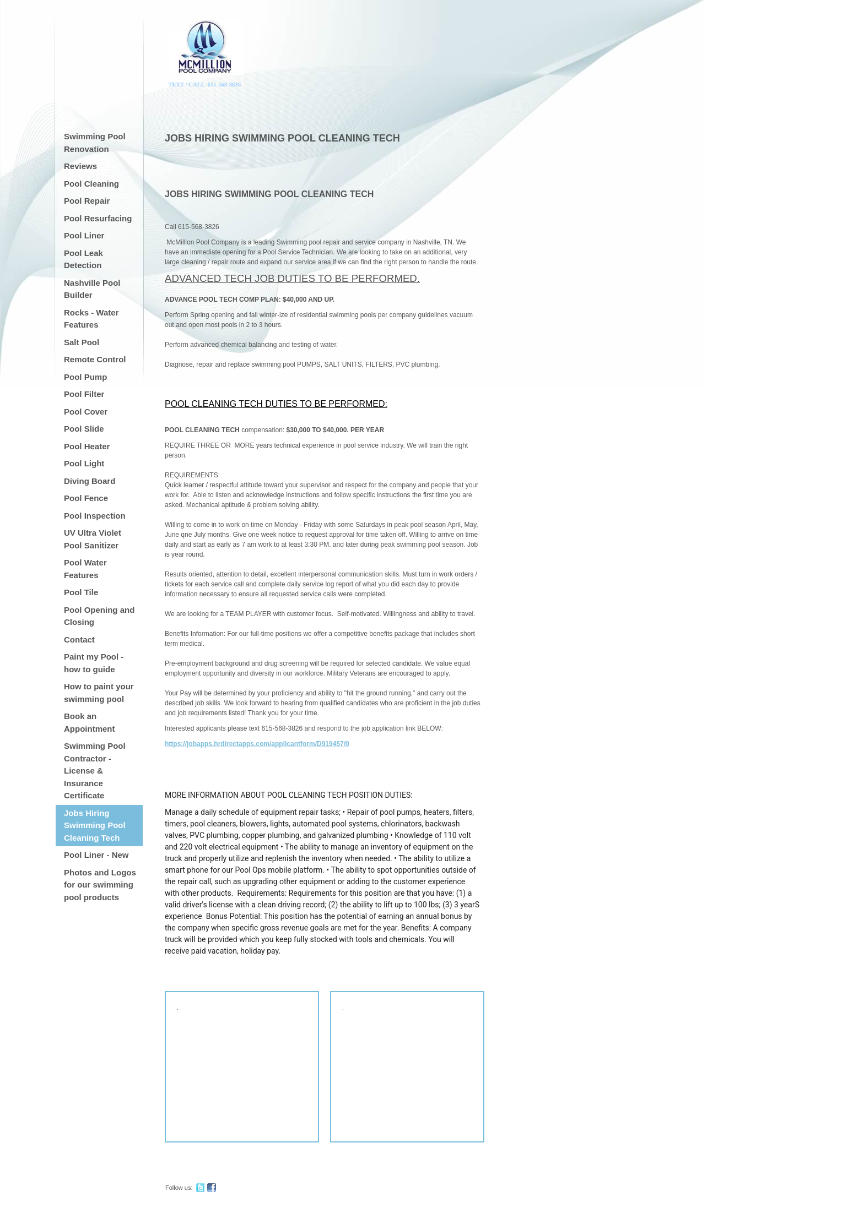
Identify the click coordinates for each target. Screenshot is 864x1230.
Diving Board (89, 481)
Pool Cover (85, 411)
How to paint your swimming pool (99, 693)
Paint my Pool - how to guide (93, 663)
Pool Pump (85, 377)
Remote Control (95, 359)
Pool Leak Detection (83, 259)
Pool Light (84, 463)
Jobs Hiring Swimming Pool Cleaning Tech (95, 825)
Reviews (80, 166)
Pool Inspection (95, 515)
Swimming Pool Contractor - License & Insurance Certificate (95, 770)
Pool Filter (84, 394)
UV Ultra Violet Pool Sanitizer (92, 539)
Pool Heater (87, 446)
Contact (79, 639)
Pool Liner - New (96, 854)
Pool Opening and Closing (99, 616)
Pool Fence (86, 498)
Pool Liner (84, 235)
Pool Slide (84, 428)
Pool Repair (87, 200)
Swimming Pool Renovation (95, 143)
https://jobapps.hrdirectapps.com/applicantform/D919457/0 (257, 744)
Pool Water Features (85, 569)
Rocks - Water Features (91, 319)
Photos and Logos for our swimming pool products (100, 885)
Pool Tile (81, 592)
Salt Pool (81, 342)
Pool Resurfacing (98, 218)
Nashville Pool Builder (92, 289)
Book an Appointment (89, 722)
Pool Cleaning (91, 183)
